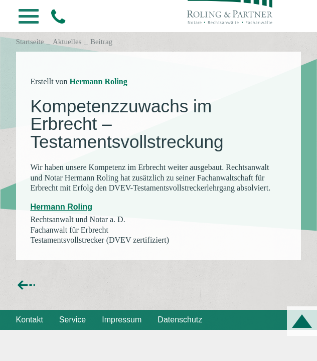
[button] (28, 19)
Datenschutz (179, 319)
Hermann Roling (98, 81)
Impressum (121, 319)
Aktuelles (67, 42)
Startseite (30, 42)
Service (72, 319)
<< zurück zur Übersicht (58, 285)
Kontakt (29, 319)
